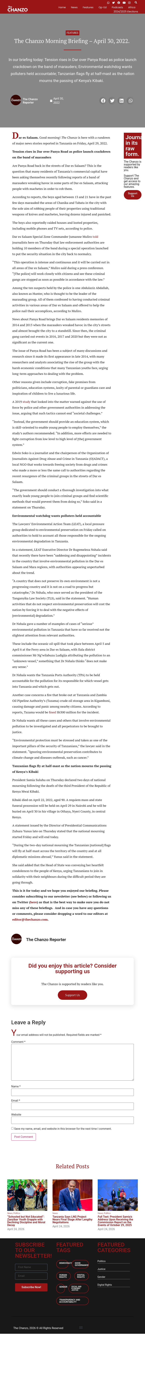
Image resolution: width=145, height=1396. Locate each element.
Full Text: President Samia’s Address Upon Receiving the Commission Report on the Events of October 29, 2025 (115, 1221)
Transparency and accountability (69, 1301)
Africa (131, 7)
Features (88, 7)
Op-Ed (102, 7)
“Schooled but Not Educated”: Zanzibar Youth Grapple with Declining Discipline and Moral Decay (26, 1221)
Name (16, 1086)
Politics (16, 1213)
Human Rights (63, 1276)
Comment (18, 1042)
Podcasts (117, 7)
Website (16, 1114)
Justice (101, 1269)
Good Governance (81, 1264)
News (74, 7)
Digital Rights (81, 1276)
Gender (63, 1287)
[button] (136, 3)
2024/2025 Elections (126, 11)
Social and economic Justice (76, 1288)
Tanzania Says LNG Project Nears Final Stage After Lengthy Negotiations (72, 1219)
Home (62, 7)
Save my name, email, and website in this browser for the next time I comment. (63, 1128)
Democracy (65, 1263)
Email (15, 1100)
